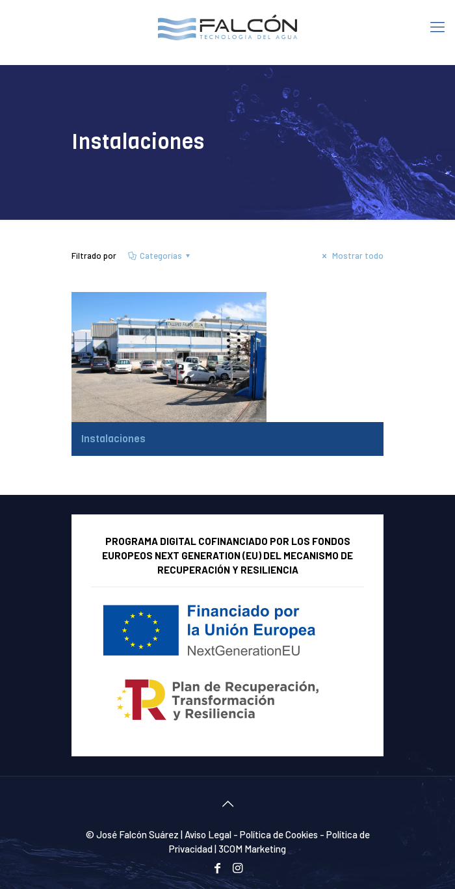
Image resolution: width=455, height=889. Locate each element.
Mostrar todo (351, 255)
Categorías (160, 255)
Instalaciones (113, 438)
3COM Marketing (252, 849)
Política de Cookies (279, 834)
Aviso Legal (208, 834)
